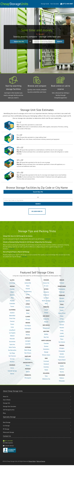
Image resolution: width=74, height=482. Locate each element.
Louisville (27, 344)
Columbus (46, 367)
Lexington (27, 341)
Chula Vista (12, 318)
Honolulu (27, 307)
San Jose (12, 359)
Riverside (12, 338)
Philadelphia (62, 289)
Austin (61, 310)
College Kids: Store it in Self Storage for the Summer (18, 236)
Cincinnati (46, 361)
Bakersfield (12, 315)
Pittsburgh (62, 292)
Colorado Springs (12, 371)
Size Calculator (54, 4)
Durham (46, 346)
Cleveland (46, 364)
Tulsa (46, 376)
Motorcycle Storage (8, 432)
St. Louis (46, 286)
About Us (5, 396)
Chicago (28, 319)
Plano (61, 339)
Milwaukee (62, 381)
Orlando (28, 288)
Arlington (61, 307)
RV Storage (6, 429)
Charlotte (46, 343)
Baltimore (27, 359)
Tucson (12, 306)
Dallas (61, 316)
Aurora (12, 368)
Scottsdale (12, 303)
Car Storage (6, 425)
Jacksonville (28, 283)
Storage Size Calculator (9, 406)
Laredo (62, 333)
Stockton (12, 362)
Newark (46, 322)
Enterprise (46, 292)
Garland (62, 325)
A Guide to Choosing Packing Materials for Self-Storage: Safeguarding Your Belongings (27, 242)
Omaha (46, 313)
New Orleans (27, 353)
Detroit (28, 372)
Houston (62, 327)
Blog (4, 413)
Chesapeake (62, 351)
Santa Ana (12, 344)
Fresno (12, 324)
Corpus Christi (61, 313)
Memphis (61, 298)
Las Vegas (46, 298)
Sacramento (12, 341)
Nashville (61, 301)
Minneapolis (28, 378)
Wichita (28, 335)
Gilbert (12, 292)
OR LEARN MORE (37, 211)
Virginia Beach (62, 360)
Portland (62, 283)
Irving (61, 330)
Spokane (62, 369)
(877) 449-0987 (66, 4)
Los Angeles (12, 333)
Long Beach (12, 330)
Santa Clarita (12, 347)
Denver (12, 373)
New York (46, 337)
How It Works (6, 400)
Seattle (62, 366)
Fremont (12, 321)
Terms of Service (41, 461)
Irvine (12, 327)
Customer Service (9, 446)
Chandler (12, 289)
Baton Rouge (27, 350)
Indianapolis (28, 328)
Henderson (46, 295)
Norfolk (62, 354)
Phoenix (12, 301)
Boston (28, 365)
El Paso (62, 319)
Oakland (12, 336)
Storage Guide (45, 4)
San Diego (12, 353)
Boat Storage (6, 422)
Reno (46, 303)
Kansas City (46, 283)
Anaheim (12, 313)
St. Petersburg (27, 291)
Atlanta (28, 301)
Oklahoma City (46, 379)
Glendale (12, 295)
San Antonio (62, 342)
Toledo (46, 370)
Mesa (12, 298)
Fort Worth (62, 322)
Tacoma (62, 372)
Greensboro (46, 349)
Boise (27, 313)
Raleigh (46, 352)
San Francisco (12, 356)
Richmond (61, 357)
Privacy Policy (32, 461)
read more (47, 239)
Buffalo (46, 334)
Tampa (27, 294)
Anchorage (12, 283)
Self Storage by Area (8, 410)
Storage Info (6, 403)
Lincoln (46, 310)
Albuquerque (46, 328)
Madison (62, 378)
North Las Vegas (46, 301)
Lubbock (62, 336)
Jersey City (46, 319)
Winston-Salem (46, 355)
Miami (27, 286)
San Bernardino (12, 350)
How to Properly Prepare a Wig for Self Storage (16, 252)
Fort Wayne (28, 325)
